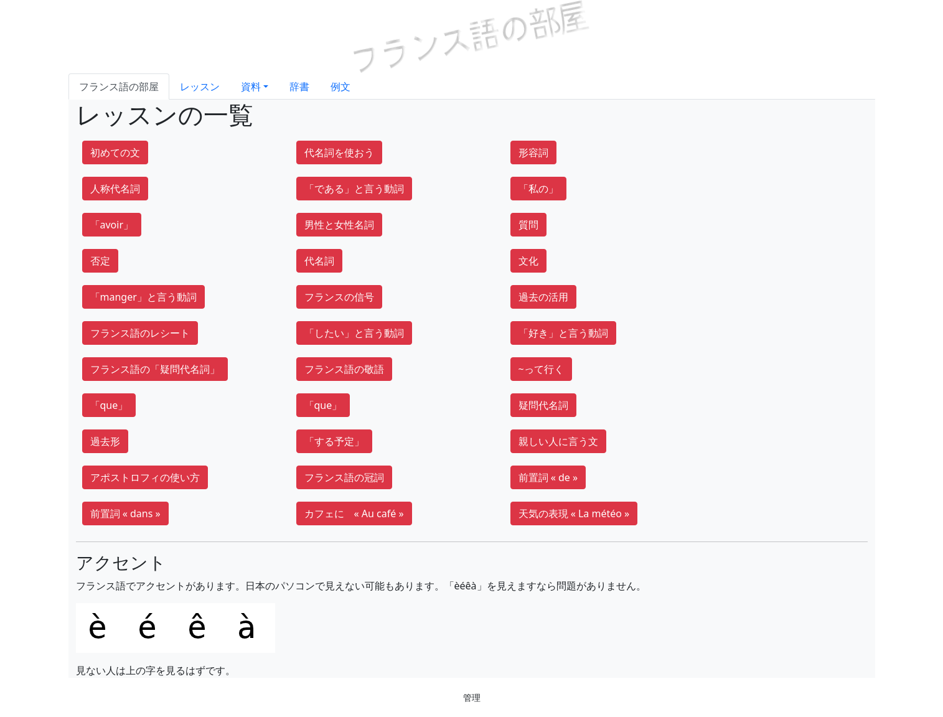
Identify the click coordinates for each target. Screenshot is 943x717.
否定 (100, 261)
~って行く (541, 369)
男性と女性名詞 (339, 225)
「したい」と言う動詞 (354, 333)
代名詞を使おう (339, 152)
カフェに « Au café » (354, 513)
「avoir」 (112, 225)
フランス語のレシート (140, 333)
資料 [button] (251, 86)
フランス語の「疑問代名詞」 (155, 369)
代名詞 (319, 261)
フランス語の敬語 (344, 369)
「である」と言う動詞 (354, 188)
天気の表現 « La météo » (574, 513)
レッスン (200, 86)
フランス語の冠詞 (344, 477)
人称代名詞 (115, 188)
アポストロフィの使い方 (145, 477)
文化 (528, 261)
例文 (340, 86)
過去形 (105, 441)
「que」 (109, 405)
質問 (528, 225)
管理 (472, 697)
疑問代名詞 (543, 405)
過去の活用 (543, 297)
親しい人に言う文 (558, 441)
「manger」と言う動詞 (143, 297)
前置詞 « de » (548, 477)
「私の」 (538, 188)
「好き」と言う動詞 (563, 333)
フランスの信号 (339, 297)
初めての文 (115, 152)
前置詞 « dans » (125, 513)
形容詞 (533, 152)
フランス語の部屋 (119, 86)
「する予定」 (334, 441)
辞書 (299, 86)
